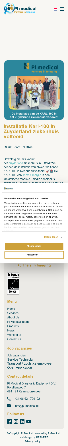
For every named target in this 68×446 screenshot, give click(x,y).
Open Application (19, 367)
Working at (14, 334)
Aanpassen (34, 254)
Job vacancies (16, 355)
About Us (13, 317)
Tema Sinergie (31, 175)
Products (13, 326)
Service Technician (20, 359)
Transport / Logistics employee (29, 363)
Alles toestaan (34, 246)
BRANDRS (42, 437)
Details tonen (51, 237)
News (11, 330)
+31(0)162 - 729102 (27, 398)
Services (12, 313)
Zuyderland (15, 163)
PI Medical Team (18, 321)
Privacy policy (32, 441)
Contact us (14, 339)
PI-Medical (54, 433)
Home (11, 308)
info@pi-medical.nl (27, 405)
